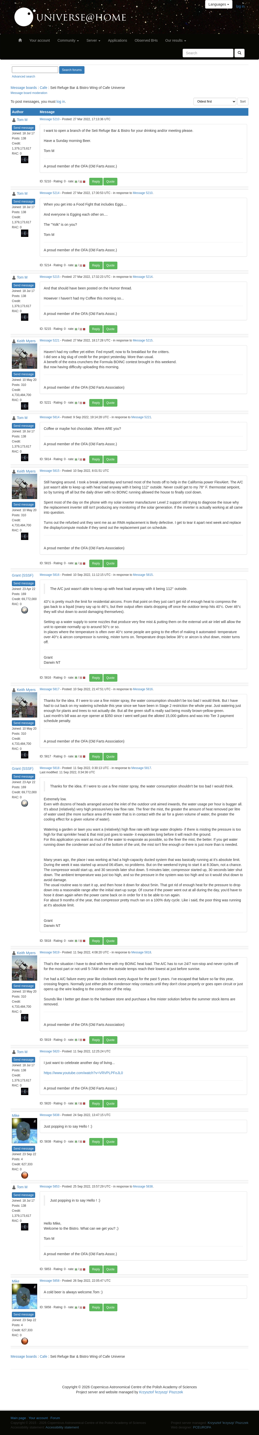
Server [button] (93, 40)
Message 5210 (49, 119)
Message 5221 (49, 340)
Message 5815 (49, 471)
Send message (23, 128)
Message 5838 (49, 1115)
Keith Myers (26, 341)
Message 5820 (49, 1051)
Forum (55, 1418)
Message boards (24, 88)
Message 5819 (49, 952)
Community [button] (68, 40)
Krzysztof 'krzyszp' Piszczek (161, 1392)
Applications (117, 40)
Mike (15, 1116)
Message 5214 (49, 193)
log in (240, 6)
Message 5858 (49, 1280)
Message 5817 (49, 689)
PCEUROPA (202, 1427)
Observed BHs (146, 40)
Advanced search (23, 76)
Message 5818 (49, 768)
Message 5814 (49, 417)
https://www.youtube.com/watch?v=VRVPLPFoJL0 (83, 1073)
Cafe (43, 88)
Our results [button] (175, 40)
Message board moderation (29, 93)
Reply (96, 181)
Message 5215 (49, 277)
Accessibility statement (62, 1427)
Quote (110, 181)
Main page (18, 1418)
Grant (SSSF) (22, 575)
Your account (39, 40)
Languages (218, 4)
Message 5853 (49, 1186)
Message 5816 (49, 575)
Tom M (22, 120)
